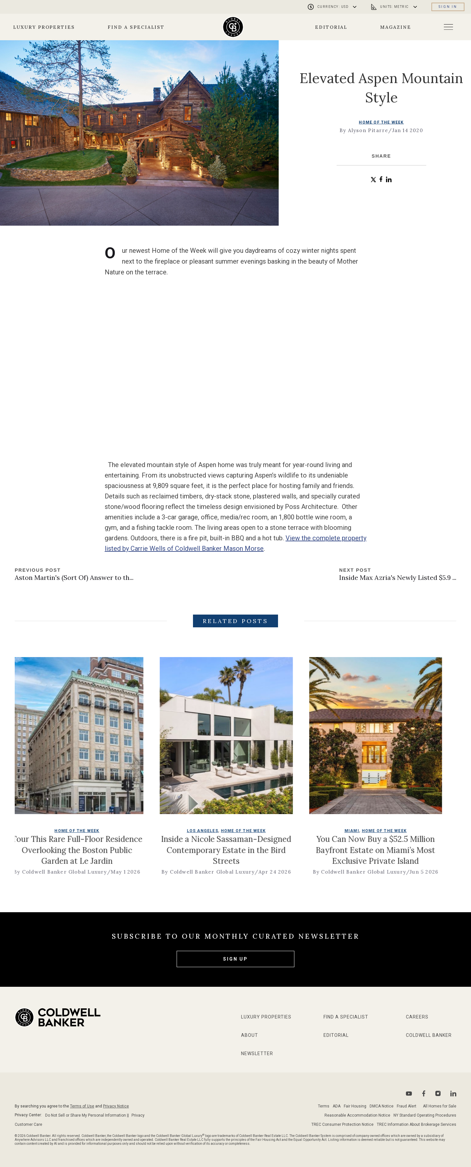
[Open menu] (448, 27)
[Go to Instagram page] (438, 1093)
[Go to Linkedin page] (453, 1093)
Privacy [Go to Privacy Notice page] (138, 1115)
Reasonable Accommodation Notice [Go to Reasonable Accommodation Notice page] (357, 1115)
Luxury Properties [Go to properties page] (44, 27)
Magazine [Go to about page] (395, 27)
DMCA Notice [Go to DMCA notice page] (381, 1106)
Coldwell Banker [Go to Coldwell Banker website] (429, 1035)
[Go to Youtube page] (409, 1093)
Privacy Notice (116, 1106)
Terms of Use (82, 1106)
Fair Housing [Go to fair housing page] (355, 1106)
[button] (373, 179)
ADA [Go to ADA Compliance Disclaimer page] (336, 1106)
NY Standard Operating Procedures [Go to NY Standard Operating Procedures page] (424, 1115)
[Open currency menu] (333, 7)
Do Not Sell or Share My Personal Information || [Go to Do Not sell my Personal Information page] (87, 1115)
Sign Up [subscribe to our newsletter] (235, 959)
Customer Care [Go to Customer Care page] (28, 1124)
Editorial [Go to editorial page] (331, 27)
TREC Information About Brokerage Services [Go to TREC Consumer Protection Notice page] (416, 1124)
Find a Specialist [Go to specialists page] (136, 27)
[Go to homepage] (233, 27)
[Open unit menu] (395, 7)
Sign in (448, 7)
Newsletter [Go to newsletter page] (257, 1053)
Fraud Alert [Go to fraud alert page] (406, 1106)
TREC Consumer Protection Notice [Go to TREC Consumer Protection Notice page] (342, 1124)
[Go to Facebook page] (424, 1093)
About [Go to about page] (249, 1035)
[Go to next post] (397, 574)
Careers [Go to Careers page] (417, 1016)
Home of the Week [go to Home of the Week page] (381, 122)
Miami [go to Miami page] (374, 837)
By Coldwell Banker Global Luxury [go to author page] (82, 878)
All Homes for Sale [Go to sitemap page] (439, 1106)
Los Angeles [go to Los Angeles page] (225, 837)
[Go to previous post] (74, 574)
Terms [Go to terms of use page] (323, 1106)
